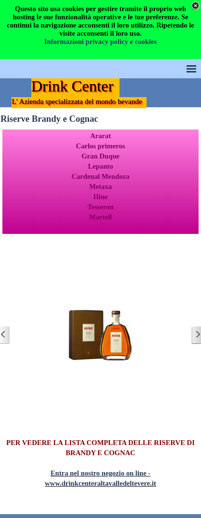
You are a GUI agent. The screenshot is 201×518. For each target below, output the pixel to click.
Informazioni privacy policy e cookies (100, 41)
